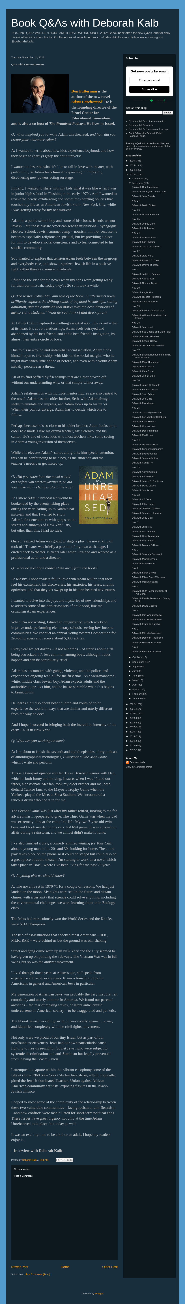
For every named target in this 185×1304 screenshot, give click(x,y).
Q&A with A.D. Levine (143, 228)
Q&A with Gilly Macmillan (145, 444)
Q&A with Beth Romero (144, 421)
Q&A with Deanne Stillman (145, 545)
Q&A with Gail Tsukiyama (145, 187)
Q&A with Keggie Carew (144, 341)
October (136, 657)
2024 (132, 170)
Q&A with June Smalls (143, 196)
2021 (132, 709)
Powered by (149, 100)
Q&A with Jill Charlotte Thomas (148, 345)
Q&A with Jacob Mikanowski (146, 246)
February (137, 694)
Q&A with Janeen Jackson (145, 458)
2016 (132, 731)
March (136, 689)
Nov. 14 (136, 440)
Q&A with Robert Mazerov (145, 336)
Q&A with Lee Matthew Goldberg (149, 417)
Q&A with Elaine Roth (143, 476)
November (138, 183)
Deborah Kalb (137, 762)
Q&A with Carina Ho (142, 462)
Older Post (110, 1267)
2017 (132, 727)
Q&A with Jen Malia (142, 398)
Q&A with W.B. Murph (143, 366)
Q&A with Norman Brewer (145, 283)
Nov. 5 (135, 586)
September (138, 662)
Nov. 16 (136, 380)
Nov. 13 (136, 467)
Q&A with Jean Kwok (143, 327)
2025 (132, 165)
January (136, 698)
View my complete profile (139, 767)
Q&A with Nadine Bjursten (145, 214)
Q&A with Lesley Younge (144, 453)
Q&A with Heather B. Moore (146, 642)
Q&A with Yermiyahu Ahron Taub (148, 191)
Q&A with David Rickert (144, 205)
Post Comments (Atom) (38, 1274)
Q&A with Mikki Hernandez (146, 362)
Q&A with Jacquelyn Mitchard (147, 412)
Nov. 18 (136, 322)
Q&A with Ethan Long (143, 504)
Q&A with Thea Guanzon (145, 301)
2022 (132, 704)
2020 (132, 713)
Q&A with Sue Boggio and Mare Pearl (151, 331)
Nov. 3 (135, 628)
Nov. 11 (136, 522)
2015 (132, 736)
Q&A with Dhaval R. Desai (145, 265)
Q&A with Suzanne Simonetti (147, 554)
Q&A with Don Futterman (145, 430)
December (138, 178)
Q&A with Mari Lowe (142, 435)
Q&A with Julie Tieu (142, 526)
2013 (132, 745)
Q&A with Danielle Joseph (145, 536)
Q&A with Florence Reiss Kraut (148, 310)
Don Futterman (84, 91)
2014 (132, 741)
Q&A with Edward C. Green (146, 260)
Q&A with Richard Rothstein (146, 297)
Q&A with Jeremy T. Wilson (146, 508)
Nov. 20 (136, 287)
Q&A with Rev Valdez (143, 403)
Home (65, 1267)
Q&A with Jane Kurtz (142, 255)
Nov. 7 (135, 549)
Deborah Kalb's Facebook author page (149, 129)
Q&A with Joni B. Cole (143, 375)
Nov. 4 (135, 610)
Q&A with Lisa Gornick (143, 531)
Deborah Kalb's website (141, 125)
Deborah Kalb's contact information (147, 121)
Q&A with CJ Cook (141, 499)
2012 (132, 750)
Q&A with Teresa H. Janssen (147, 513)
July (134, 671)
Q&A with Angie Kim (142, 292)
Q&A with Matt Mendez (144, 563)
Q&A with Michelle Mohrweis (146, 633)
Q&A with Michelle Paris (144, 559)
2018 (132, 722)
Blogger (99, 1293)
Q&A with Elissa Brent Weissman (149, 577)
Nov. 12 (136, 494)
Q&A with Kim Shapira (143, 242)
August (136, 666)
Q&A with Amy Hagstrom (144, 472)
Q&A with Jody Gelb (142, 517)
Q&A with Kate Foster (143, 371)
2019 (132, 718)
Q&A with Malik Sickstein (145, 581)
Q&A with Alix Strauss (143, 278)
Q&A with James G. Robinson (147, 481)
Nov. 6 (135, 568)
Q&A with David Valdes (144, 485)
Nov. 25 (136, 219)
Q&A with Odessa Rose (144, 237)
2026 (132, 160)
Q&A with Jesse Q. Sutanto (146, 385)
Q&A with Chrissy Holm (144, 426)
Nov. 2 (135, 647)
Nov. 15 (136, 407)
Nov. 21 (136, 269)
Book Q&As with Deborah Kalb (85, 23)
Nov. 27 (136, 200)
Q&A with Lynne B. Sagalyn (146, 624)
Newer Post (19, 1267)
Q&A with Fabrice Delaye (145, 389)
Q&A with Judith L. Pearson (146, 274)
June (135, 675)
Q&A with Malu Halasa (143, 540)
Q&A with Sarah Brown (144, 572)
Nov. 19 (136, 306)
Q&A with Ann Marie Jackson (147, 619)
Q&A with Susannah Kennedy (147, 449)
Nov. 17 (136, 350)
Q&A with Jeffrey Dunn (143, 223)
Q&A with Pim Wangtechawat (147, 615)
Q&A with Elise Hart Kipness (146, 651)
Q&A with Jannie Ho (142, 490)
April (135, 684)
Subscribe (149, 89)
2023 (132, 174)
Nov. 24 (136, 232)
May (134, 680)
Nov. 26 (136, 210)
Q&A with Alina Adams (143, 394)
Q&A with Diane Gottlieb (144, 605)
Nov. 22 (136, 251)
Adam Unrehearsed (86, 102)
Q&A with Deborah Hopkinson (147, 637)
